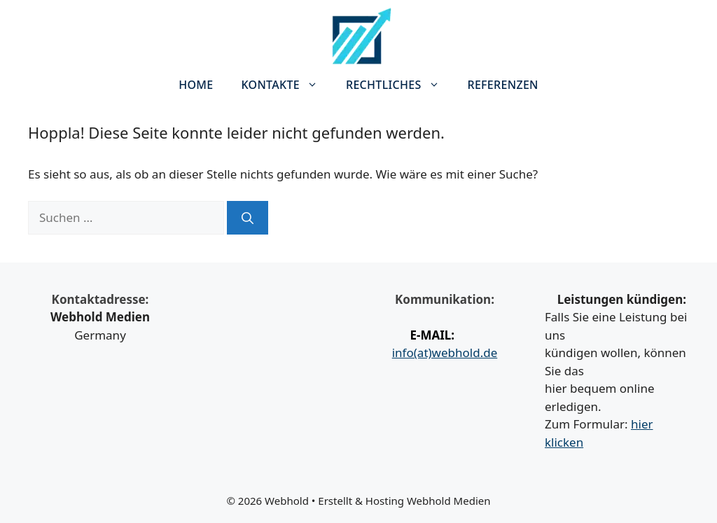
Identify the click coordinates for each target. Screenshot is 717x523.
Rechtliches (400, 84)
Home (196, 84)
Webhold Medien (449, 501)
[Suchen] (247, 218)
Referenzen (503, 84)
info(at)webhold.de (445, 352)
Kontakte (286, 84)
